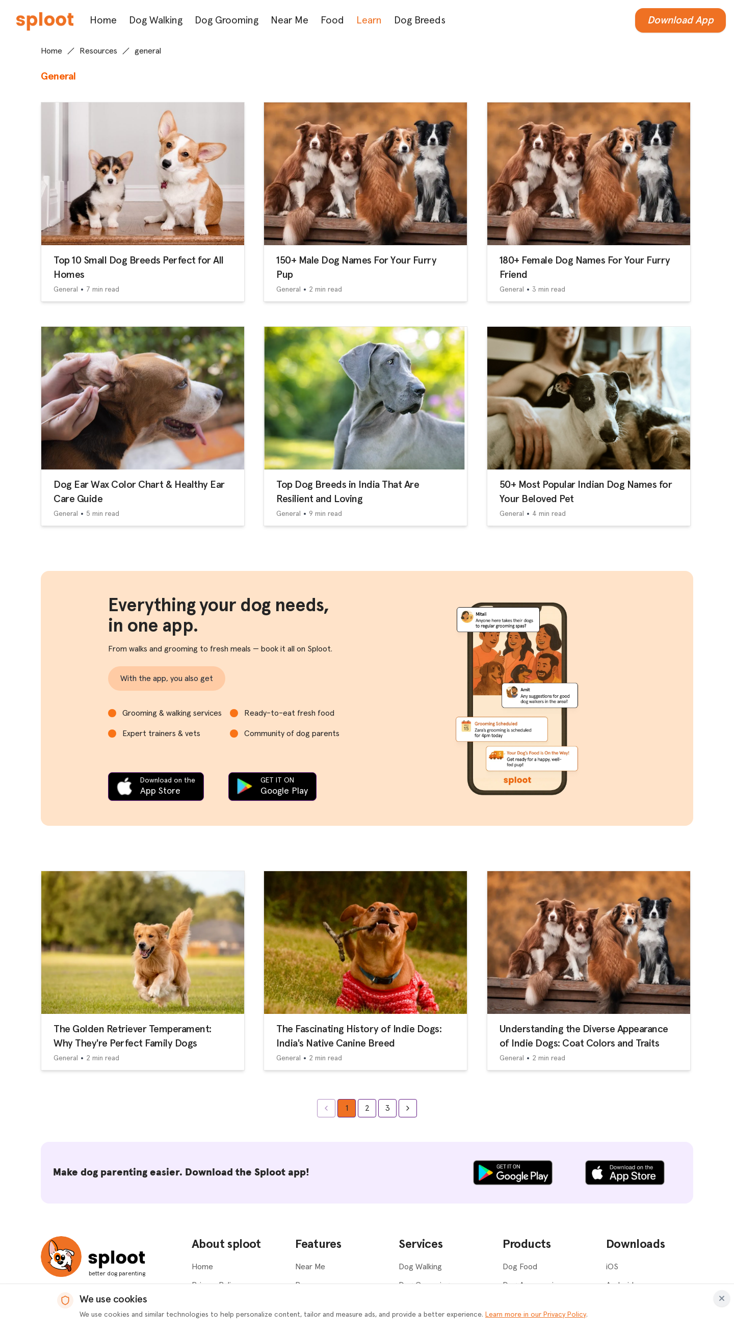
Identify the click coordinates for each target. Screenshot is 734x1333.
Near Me (289, 20)
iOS (612, 1267)
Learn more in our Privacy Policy (535, 1314)
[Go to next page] (408, 1108)
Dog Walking (155, 20)
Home (103, 20)
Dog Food (520, 1267)
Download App (680, 20)
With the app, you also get (166, 678)
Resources (98, 51)
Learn (369, 20)
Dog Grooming (226, 20)
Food (332, 20)
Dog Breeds (419, 20)
